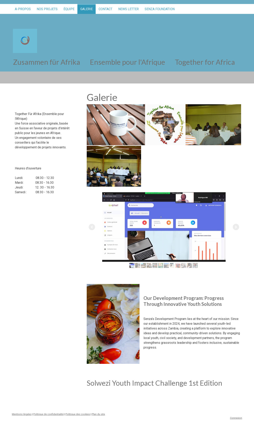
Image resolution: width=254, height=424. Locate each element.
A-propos (23, 9)
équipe (69, 9)
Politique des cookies (77, 414)
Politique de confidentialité (48, 414)
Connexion (236, 417)
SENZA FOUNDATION (160, 9)
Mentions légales (22, 414)
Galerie (86, 9)
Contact (105, 9)
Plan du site (98, 414)
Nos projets (47, 9)
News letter (128, 9)
